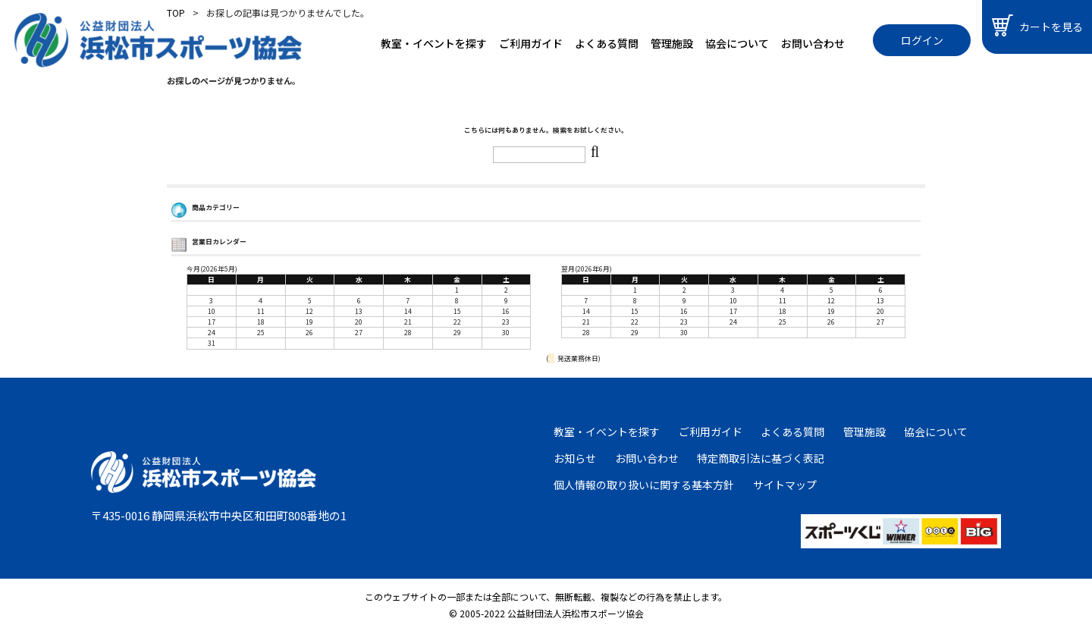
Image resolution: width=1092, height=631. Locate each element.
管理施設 (672, 43)
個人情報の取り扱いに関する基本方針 (644, 484)
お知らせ (575, 458)
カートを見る (1037, 25)
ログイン (922, 40)
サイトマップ (785, 484)
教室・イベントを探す (434, 43)
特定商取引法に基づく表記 (760, 458)
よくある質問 (607, 43)
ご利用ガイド (531, 43)
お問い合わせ (813, 43)
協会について (737, 43)
